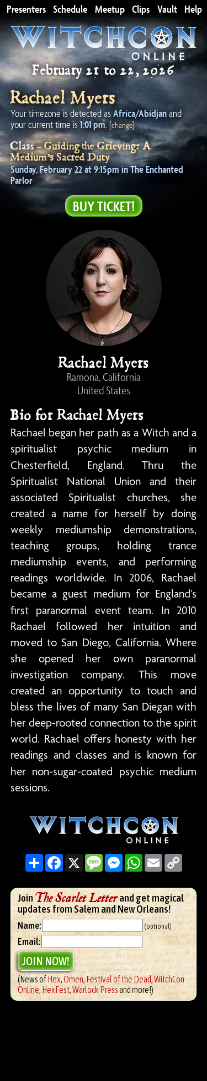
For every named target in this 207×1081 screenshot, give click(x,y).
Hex (54, 979)
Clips (141, 8)
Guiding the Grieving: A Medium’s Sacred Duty (80, 151)
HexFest (56, 990)
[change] (122, 125)
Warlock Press (95, 990)
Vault (167, 8)
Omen (73, 979)
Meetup (110, 8)
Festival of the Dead (118, 979)
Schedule (70, 8)
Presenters (26, 8)
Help (193, 8)
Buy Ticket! (104, 205)
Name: (29, 925)
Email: (29, 941)
